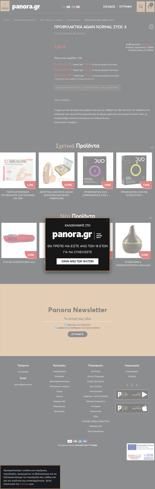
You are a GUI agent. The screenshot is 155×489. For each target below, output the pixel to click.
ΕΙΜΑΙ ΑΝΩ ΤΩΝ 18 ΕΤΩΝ (78, 261)
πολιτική (24, 483)
